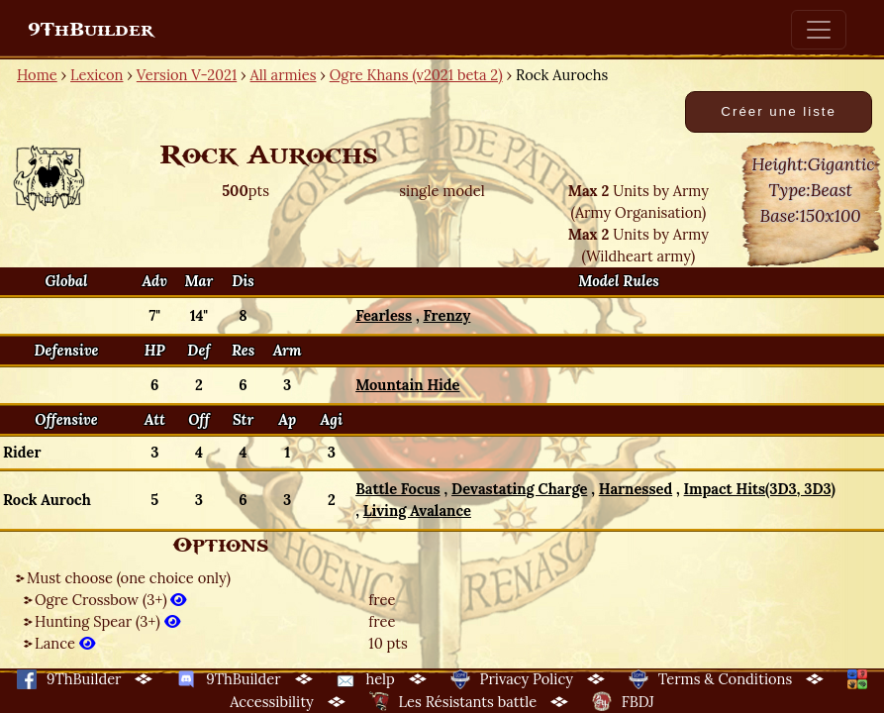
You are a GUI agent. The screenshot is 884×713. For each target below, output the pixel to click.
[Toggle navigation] (818, 30)
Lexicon (96, 74)
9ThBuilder (90, 30)
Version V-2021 (187, 74)
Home (37, 74)
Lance (65, 643)
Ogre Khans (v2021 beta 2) (416, 74)
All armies (283, 74)
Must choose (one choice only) (129, 577)
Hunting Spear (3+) (107, 621)
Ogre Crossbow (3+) (110, 599)
